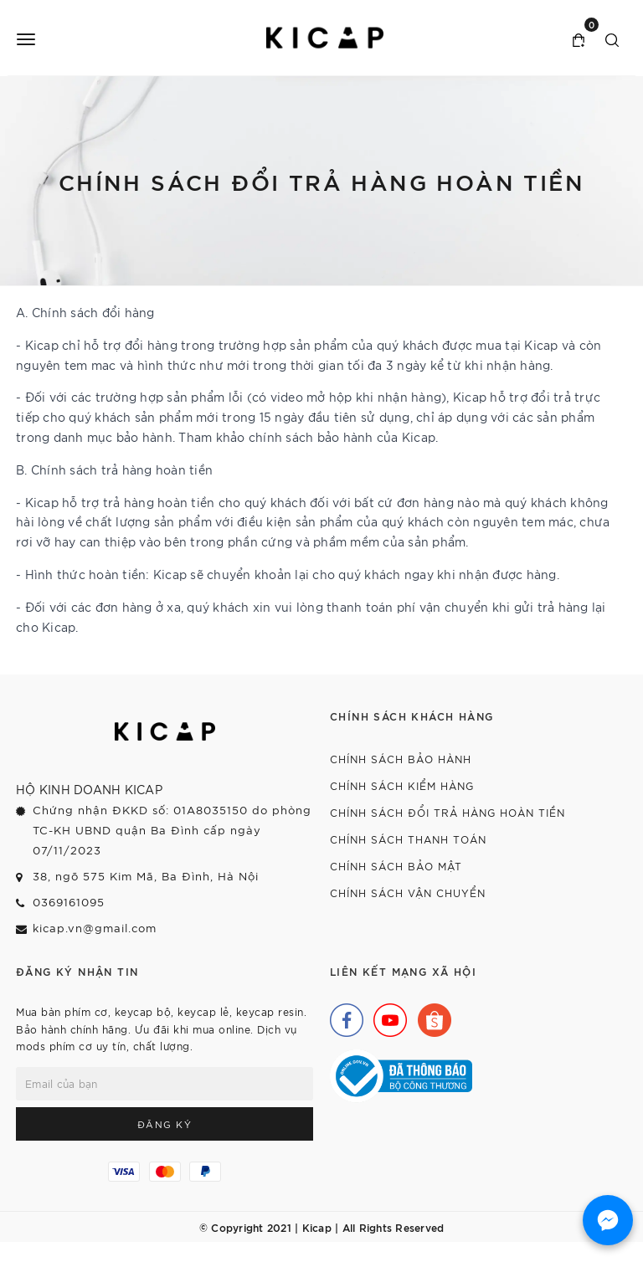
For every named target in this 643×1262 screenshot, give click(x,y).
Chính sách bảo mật (396, 865)
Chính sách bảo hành (400, 758)
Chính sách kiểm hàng (402, 785)
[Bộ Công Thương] (401, 1074)
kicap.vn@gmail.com (95, 928)
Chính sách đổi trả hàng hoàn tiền (447, 812)
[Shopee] (430, 1016)
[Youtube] (386, 1016)
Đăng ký (165, 1124)
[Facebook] (342, 1016)
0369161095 (69, 902)
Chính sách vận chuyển (408, 892)
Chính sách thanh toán (408, 839)
